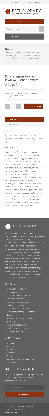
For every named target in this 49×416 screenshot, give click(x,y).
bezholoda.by (26, 10)
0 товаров (17, 21)
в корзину (36, 106)
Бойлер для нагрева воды (17, 302)
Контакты (10, 353)
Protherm (37, 55)
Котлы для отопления (16, 289)
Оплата (9, 349)
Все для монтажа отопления (19, 318)
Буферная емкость (14, 331)
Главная (8, 52)
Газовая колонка (14, 292)
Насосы (9, 315)
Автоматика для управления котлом (22, 312)
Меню (11, 37)
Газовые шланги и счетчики (18, 295)
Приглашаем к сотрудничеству (20, 359)
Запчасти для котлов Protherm (17, 55)
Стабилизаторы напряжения (19, 328)
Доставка (10, 346)
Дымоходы (11, 321)
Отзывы (13, 124)
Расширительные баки (16, 325)
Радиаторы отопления (16, 305)
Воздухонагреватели (15, 299)
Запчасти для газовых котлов (27, 52)
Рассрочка (11, 362)
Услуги (9, 356)
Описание (12, 119)
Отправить (24, 395)
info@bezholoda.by (32, 2)
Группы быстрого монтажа (18, 308)
